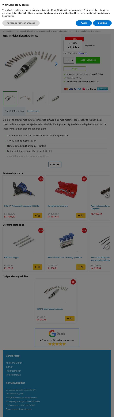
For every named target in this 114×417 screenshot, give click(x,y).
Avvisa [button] (84, 23)
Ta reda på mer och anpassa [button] (21, 23)
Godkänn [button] (102, 23)
